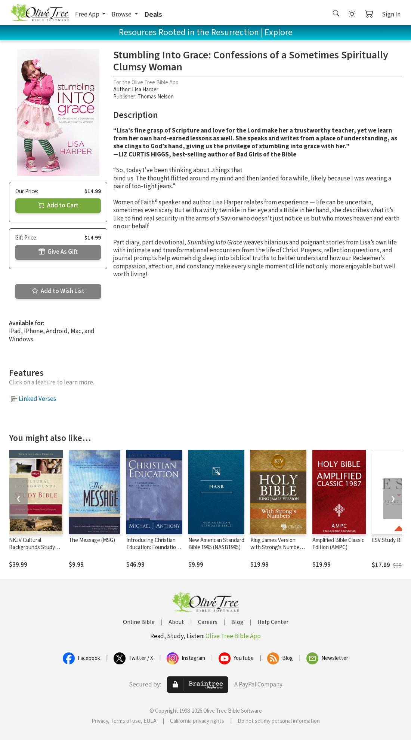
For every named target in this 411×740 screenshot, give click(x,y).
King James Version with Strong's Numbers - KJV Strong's (277, 547)
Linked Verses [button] (37, 399)
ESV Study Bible (390, 540)
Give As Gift (58, 251)
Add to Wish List (58, 291)
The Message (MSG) (92, 540)
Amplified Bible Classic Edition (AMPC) (338, 543)
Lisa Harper (145, 90)
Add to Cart (58, 205)
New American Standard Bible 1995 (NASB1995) (216, 543)
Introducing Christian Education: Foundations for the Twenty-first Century (154, 551)
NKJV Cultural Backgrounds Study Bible (32, 547)
